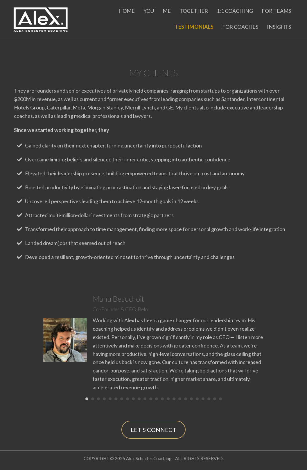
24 (220, 398)
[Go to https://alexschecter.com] (43, 18)
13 (156, 398)
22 (208, 398)
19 (191, 398)
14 (162, 398)
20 (197, 398)
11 (144, 398)
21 (203, 398)
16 (174, 398)
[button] (153, 430)
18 (185, 398)
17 (179, 398)
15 (168, 398)
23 (214, 398)
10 (139, 398)
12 (150, 398)
